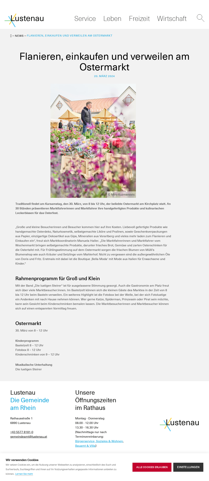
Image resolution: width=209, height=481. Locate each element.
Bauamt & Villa (85, 446)
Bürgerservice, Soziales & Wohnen (99, 441)
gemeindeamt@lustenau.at (28, 436)
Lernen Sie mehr (24, 473)
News (19, 35)
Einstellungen (188, 467)
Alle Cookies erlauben (152, 467)
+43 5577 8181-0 (21, 432)
